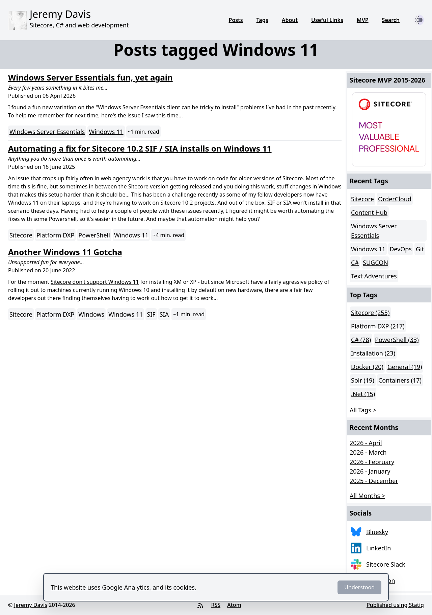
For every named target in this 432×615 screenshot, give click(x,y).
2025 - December (374, 481)
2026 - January (370, 471)
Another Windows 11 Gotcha (65, 251)
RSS (215, 605)
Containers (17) (400, 380)
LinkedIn (378, 548)
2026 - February (372, 462)
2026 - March (368, 452)
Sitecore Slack (385, 564)
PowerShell (94, 235)
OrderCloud (394, 199)
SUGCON (375, 262)
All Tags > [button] (363, 410)
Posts (236, 20)
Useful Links (327, 20)
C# (355, 262)
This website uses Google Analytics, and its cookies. (123, 587)
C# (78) (361, 340)
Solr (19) (362, 380)
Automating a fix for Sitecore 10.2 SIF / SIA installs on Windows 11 (140, 148)
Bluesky (377, 532)
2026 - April (366, 443)
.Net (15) (363, 394)
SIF (271, 202)
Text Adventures (374, 276)
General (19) (404, 367)
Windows (91, 314)
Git (420, 249)
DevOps (400, 249)
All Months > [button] (367, 496)
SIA (164, 314)
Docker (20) (367, 367)
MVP (363, 20)
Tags (262, 20)
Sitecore (20, 235)
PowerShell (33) (397, 340)
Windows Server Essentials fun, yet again (90, 77)
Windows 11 (106, 132)
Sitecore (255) (370, 313)
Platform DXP (55, 235)
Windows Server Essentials (47, 132)
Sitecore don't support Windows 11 (95, 282)
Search (391, 20)
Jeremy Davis (30, 605)
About (290, 20)
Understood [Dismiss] (359, 587)
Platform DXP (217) (378, 326)
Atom (234, 605)
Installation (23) (373, 353)
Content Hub (369, 212)
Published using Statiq (395, 605)
